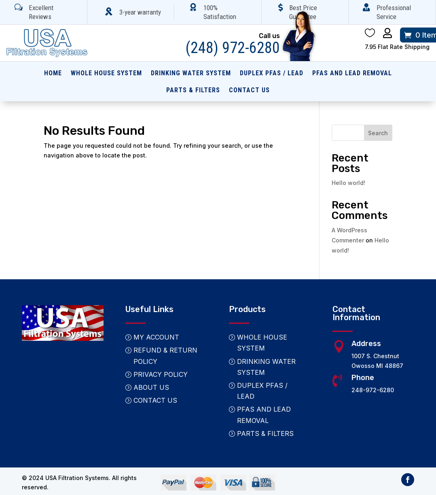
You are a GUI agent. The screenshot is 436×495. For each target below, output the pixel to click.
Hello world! (348, 182)
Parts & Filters (193, 90)
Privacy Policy (160, 374)
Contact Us (249, 90)
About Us (151, 387)
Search (378, 133)
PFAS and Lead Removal (352, 73)
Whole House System (106, 73)
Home (53, 73)
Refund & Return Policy (165, 355)
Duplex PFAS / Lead (271, 73)
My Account (156, 337)
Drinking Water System (191, 73)
